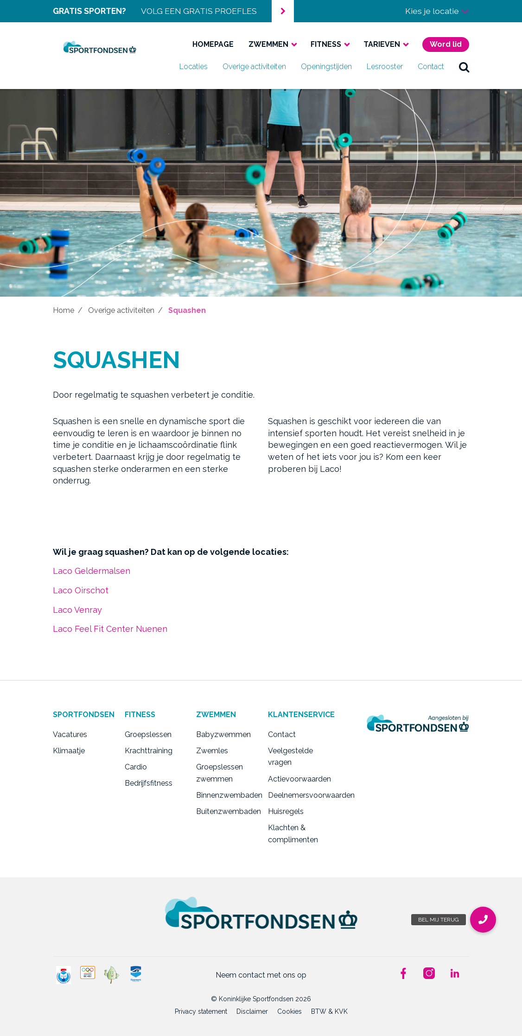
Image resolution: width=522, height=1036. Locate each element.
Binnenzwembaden (225, 795)
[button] (483, 920)
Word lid (446, 44)
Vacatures (70, 734)
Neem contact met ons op (261, 975)
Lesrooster (385, 66)
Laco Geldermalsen (91, 571)
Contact (431, 66)
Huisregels (286, 811)
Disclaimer (252, 1011)
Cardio (136, 767)
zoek (464, 66)
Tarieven (381, 44)
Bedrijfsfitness (148, 783)
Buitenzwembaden (225, 811)
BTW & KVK (329, 1011)
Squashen (187, 310)
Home (63, 310)
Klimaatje (69, 750)
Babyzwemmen (223, 734)
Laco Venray (77, 610)
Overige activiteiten (254, 66)
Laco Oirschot (80, 590)
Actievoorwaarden (297, 779)
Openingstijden (326, 66)
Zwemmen (268, 44)
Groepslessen (148, 734)
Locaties (193, 66)
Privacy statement (201, 1011)
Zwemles (212, 750)
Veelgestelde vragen (290, 756)
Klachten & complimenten (293, 833)
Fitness (326, 44)
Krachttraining (148, 750)
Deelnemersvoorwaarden (297, 795)
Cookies (289, 1011)
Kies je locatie (437, 11)
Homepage (213, 44)
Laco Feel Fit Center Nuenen (110, 629)
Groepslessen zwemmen (219, 773)
